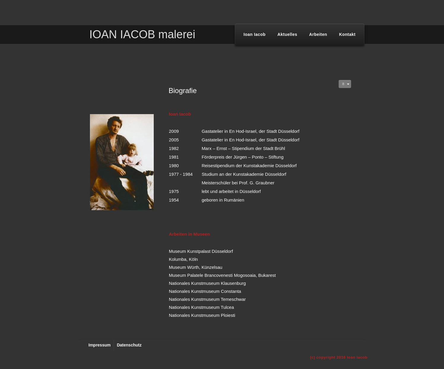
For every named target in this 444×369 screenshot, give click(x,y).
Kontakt (347, 34)
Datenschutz (129, 345)
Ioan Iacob (255, 34)
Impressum (99, 345)
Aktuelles (287, 34)
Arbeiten (318, 34)
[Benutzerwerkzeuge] (345, 84)
